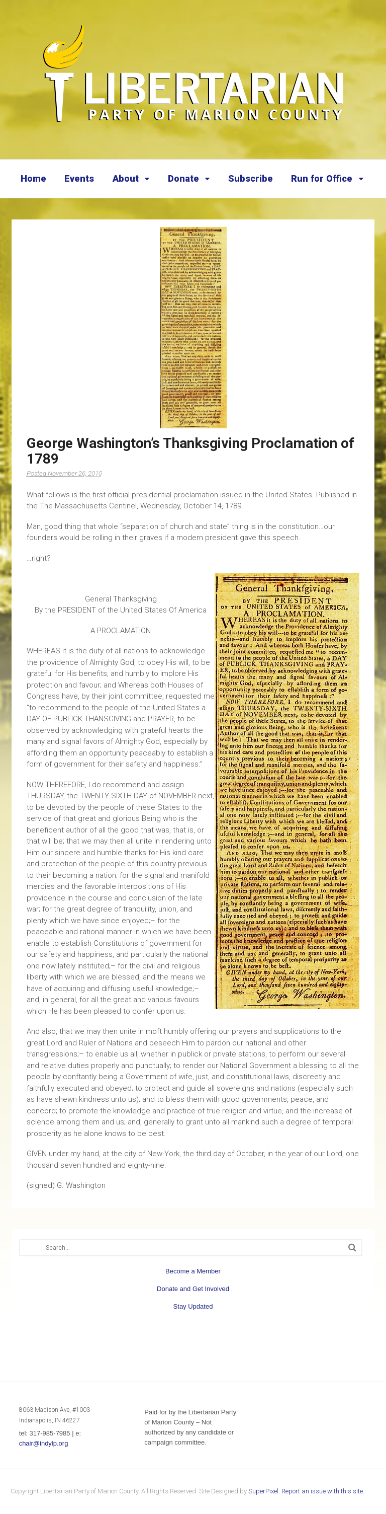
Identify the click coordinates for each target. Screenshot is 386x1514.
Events (79, 178)
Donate (183, 178)
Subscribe (250, 178)
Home (33, 178)
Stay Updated (193, 1306)
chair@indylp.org (43, 1443)
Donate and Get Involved (193, 1289)
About (126, 178)
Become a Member (193, 1271)
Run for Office (321, 178)
